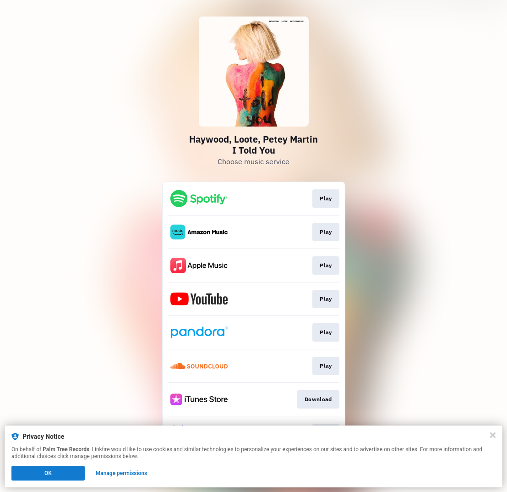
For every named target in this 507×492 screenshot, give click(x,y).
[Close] (492, 435)
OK (48, 473)
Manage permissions (121, 473)
